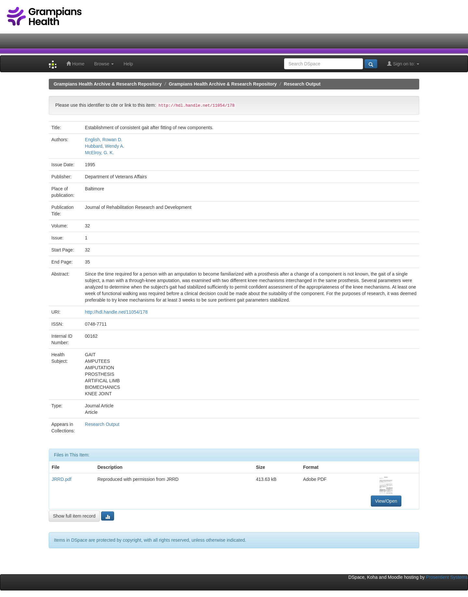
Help (128, 63)
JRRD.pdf (62, 479)
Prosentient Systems (447, 577)
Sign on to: (403, 63)
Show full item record (74, 516)
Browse (104, 63)
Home (75, 63)
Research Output (302, 84)
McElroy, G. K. (99, 152)
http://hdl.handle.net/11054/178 (116, 312)
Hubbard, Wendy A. (104, 146)
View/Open (386, 501)
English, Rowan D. (103, 139)
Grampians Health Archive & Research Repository (108, 84)
